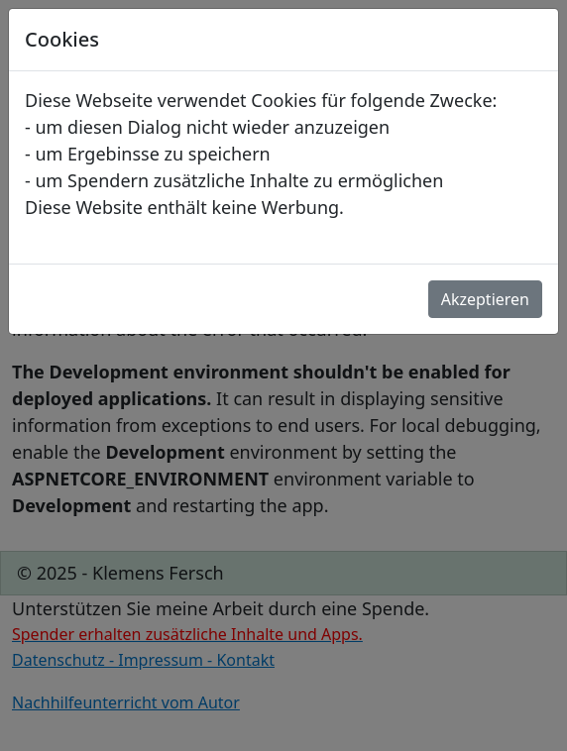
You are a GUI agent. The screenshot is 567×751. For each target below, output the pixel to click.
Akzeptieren (485, 299)
